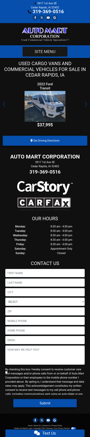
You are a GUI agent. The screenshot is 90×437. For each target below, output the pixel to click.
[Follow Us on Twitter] (41, 17)
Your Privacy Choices (65, 428)
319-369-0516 (48, 11)
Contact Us (46, 426)
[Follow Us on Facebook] (35, 17)
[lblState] (45, 302)
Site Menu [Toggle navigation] (45, 51)
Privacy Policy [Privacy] (57, 426)
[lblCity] (45, 292)
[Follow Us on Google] (54, 17)
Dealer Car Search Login (23, 428)
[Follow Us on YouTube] (48, 17)
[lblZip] (45, 311)
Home (30, 426)
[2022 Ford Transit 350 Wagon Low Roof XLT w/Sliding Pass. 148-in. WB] (45, 106)
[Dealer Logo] (45, 34)
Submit (45, 403)
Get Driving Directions (45, 140)
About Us (37, 426)
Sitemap (49, 428)
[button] (4, 104)
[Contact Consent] (6, 372)
